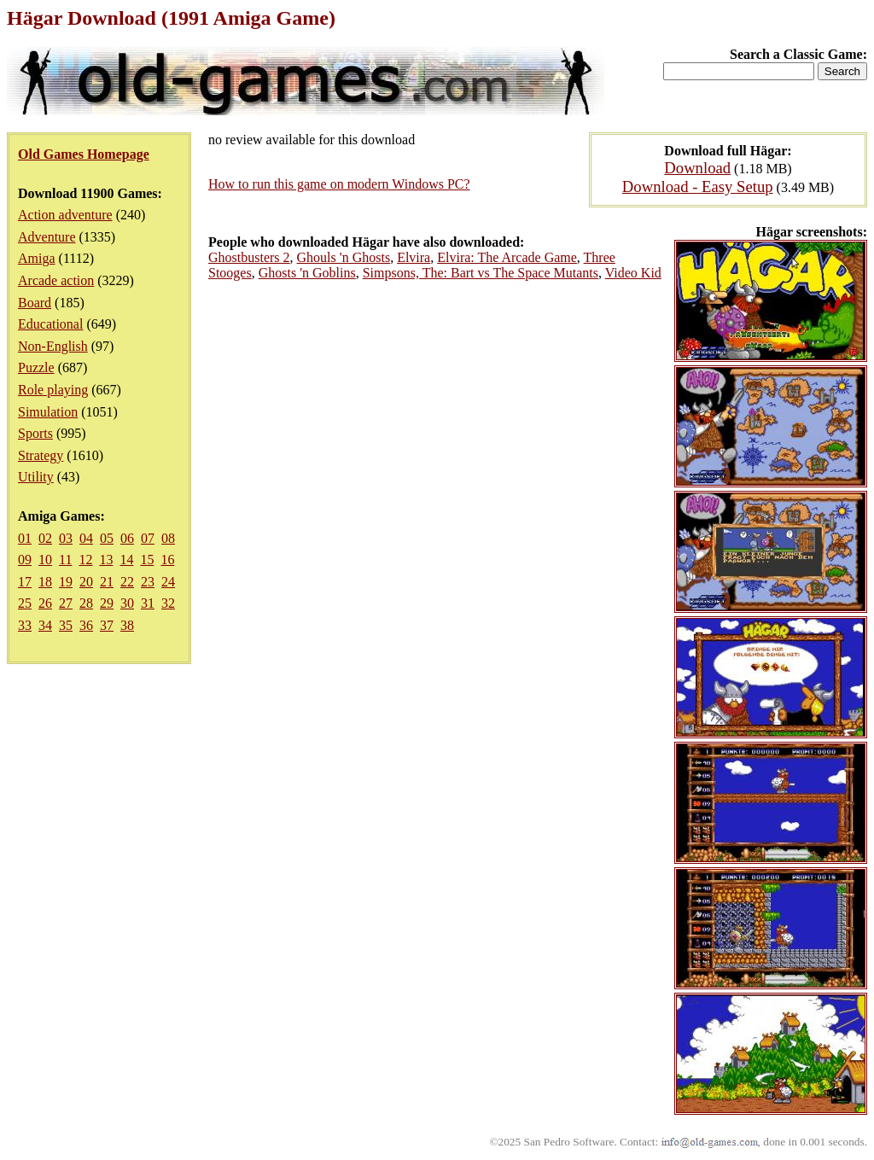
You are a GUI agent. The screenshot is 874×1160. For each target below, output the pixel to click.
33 (25, 625)
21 (107, 581)
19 (66, 581)
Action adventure (65, 214)
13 (106, 559)
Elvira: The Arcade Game (507, 257)
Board (34, 302)
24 (168, 581)
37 (107, 625)
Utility (36, 476)
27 (66, 603)
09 (25, 559)
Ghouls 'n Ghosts (344, 257)
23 (147, 581)
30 (127, 603)
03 (66, 538)
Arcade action (56, 280)
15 (147, 559)
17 (25, 581)
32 (168, 603)
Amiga (36, 258)
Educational (50, 324)
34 (45, 625)
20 (86, 581)
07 (147, 538)
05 (107, 538)
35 (66, 625)
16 (167, 559)
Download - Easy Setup (697, 186)
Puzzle (36, 367)
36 (86, 625)
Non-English (53, 346)
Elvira (413, 257)
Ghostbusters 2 (249, 257)
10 (45, 559)
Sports (35, 433)
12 (85, 559)
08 (168, 538)
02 (45, 538)
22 (127, 581)
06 (127, 538)
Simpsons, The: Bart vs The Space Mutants (480, 272)
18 (45, 581)
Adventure (47, 237)
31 (147, 603)
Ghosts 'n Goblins (307, 272)
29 (107, 603)
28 (86, 603)
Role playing (53, 389)
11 (65, 559)
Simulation (48, 412)
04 (86, 538)
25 (25, 603)
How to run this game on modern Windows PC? (339, 184)
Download (697, 168)
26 (45, 603)
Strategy (40, 455)
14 (126, 559)
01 (25, 538)
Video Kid (633, 272)
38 (127, 625)
